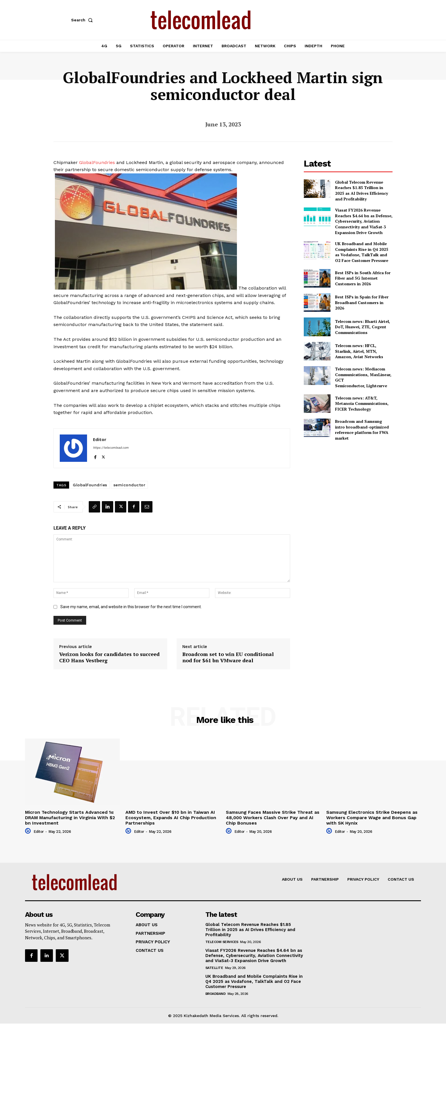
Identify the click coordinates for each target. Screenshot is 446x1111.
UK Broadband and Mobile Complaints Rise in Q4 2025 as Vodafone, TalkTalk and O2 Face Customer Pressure (361, 252)
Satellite (214, 968)
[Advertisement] (348, 485)
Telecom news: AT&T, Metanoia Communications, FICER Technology (362, 403)
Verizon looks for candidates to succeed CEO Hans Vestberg (109, 657)
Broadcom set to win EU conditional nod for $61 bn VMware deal (228, 657)
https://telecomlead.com (111, 448)
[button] (83, 20)
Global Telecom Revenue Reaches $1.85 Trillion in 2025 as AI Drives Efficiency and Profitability (361, 190)
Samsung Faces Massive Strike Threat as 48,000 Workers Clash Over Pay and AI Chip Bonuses (272, 817)
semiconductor (129, 485)
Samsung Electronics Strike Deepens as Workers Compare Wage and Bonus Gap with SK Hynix (372, 817)
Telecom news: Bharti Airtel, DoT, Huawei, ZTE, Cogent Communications (362, 327)
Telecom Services (221, 942)
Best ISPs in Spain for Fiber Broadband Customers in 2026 (362, 302)
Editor (99, 439)
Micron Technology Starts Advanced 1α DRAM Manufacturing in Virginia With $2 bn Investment (70, 817)
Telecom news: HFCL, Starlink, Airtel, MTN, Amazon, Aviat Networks (359, 351)
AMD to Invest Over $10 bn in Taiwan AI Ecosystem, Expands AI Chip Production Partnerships (170, 817)
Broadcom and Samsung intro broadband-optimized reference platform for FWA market (362, 430)
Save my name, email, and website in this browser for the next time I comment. (131, 606)
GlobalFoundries (97, 162)
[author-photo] (28, 831)
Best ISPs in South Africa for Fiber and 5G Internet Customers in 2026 (363, 278)
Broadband (215, 994)
